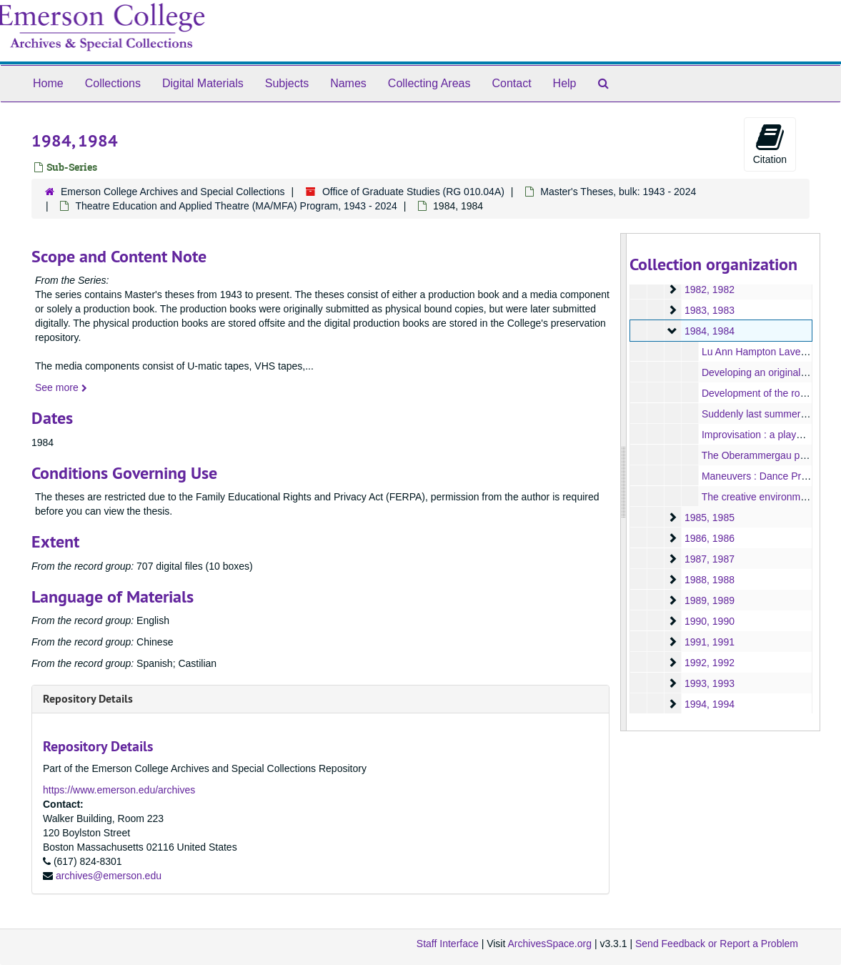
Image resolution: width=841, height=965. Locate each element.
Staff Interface (448, 943)
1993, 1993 (710, 683)
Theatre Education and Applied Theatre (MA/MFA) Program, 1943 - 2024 (236, 206)
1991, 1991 (710, 642)
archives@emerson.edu (108, 875)
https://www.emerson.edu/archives (119, 790)
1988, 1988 (710, 579)
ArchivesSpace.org (549, 943)
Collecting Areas (429, 83)
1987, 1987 (710, 559)
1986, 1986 (710, 538)
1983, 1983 (710, 310)
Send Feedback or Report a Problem (716, 943)
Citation (770, 143)
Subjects (287, 83)
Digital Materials (203, 83)
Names (348, 83)
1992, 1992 (710, 662)
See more (61, 387)
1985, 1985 (710, 517)
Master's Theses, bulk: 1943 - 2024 (618, 191)
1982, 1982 (710, 289)
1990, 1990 (710, 621)
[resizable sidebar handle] (624, 482)
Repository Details (88, 698)
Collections (113, 83)
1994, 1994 (710, 704)
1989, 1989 (710, 600)
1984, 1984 (710, 331)
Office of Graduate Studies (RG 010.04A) (413, 191)
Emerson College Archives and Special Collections (173, 191)
